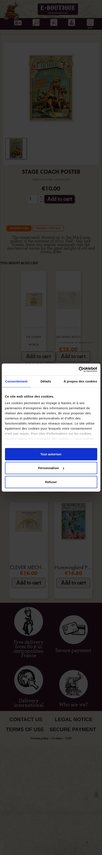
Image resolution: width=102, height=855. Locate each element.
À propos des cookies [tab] (80, 381)
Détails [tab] (46, 381)
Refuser (51, 482)
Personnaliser (51, 468)
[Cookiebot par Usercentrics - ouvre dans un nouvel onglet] (78, 369)
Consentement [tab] (16, 381)
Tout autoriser (51, 454)
